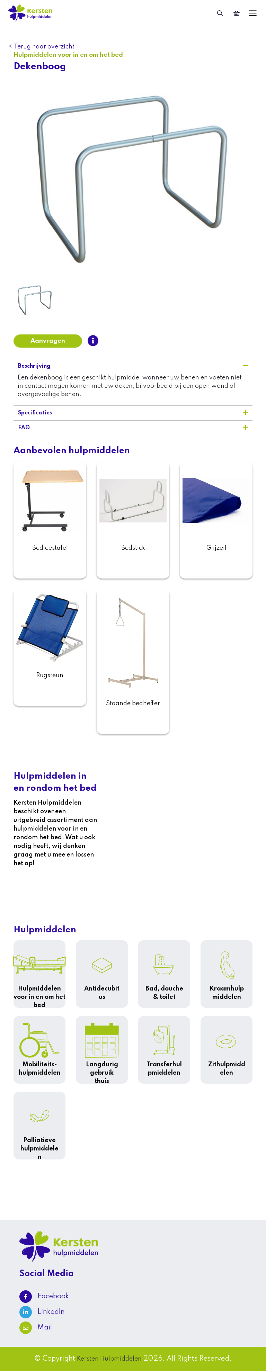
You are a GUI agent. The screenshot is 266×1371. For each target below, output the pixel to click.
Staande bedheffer (133, 703)
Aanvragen (47, 341)
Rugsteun (49, 675)
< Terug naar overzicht (41, 47)
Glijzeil (216, 548)
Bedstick (133, 548)
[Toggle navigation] (251, 13)
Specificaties (133, 413)
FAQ (133, 427)
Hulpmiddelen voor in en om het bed (69, 55)
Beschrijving (133, 366)
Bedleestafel (50, 548)
